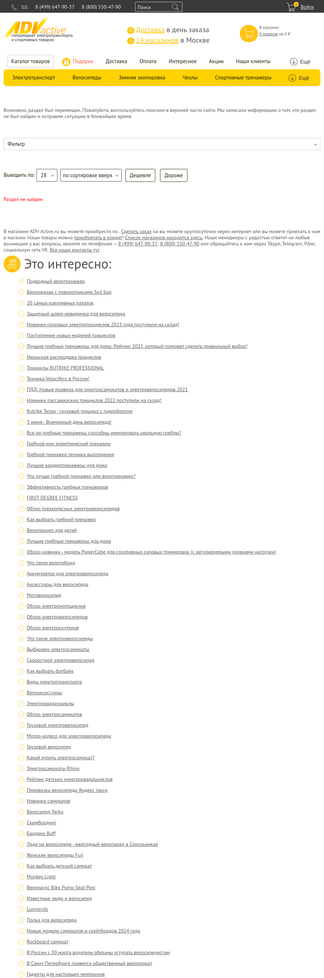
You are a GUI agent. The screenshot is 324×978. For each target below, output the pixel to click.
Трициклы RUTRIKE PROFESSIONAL (65, 367)
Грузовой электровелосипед (57, 725)
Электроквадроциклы (50, 703)
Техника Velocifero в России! (58, 378)
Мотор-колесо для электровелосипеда (69, 736)
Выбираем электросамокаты (58, 649)
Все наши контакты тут (74, 249)
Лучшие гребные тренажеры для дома (69, 541)
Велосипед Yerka (45, 811)
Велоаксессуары (44, 692)
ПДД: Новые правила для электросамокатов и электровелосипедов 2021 (107, 389)
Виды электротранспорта (54, 681)
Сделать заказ (136, 231)
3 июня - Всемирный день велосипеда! (69, 422)
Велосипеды (87, 77)
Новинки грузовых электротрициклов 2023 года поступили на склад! (103, 324)
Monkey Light (41, 876)
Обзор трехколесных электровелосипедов (73, 508)
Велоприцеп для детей (52, 530)
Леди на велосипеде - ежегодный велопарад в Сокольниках (92, 844)
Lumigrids (37, 909)
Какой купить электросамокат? (61, 757)
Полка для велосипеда (52, 920)
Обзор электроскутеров (53, 627)
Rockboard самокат (47, 941)
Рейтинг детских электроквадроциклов (70, 779)
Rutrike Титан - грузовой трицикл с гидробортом (80, 411)
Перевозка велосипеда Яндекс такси (67, 790)
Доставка (117, 61)
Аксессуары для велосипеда (57, 584)
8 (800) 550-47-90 (101, 7)
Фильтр (16, 143)
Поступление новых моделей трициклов (71, 335)
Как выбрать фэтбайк (50, 671)
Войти (307, 7)
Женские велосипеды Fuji (55, 855)
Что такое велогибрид (51, 562)
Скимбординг (41, 822)
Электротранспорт (33, 77)
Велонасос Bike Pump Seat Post (61, 887)
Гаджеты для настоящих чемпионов (66, 974)
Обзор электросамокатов (54, 714)
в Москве (168, 40)
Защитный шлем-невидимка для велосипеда (76, 313)
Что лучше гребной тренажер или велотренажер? (81, 476)
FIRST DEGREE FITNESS (52, 497)
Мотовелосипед (44, 595)
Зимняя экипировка (142, 77)
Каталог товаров (30, 61)
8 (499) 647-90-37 (54, 7)
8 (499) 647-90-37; (138, 243)
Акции (216, 61)
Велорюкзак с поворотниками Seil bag (69, 292)
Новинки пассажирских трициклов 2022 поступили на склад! (94, 400)
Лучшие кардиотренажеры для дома (67, 465)
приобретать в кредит (98, 237)
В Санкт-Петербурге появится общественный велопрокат (89, 963)
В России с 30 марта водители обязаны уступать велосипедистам (98, 952)
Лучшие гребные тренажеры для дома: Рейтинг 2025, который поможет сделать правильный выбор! (137, 346)
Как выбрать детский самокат (59, 866)
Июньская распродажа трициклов (64, 357)
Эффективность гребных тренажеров (67, 487)
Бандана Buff (41, 833)
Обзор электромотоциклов (56, 606)
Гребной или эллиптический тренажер (69, 443)
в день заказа (168, 29)
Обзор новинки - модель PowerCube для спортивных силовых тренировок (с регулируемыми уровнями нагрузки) (151, 552)
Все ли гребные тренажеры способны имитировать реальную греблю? (104, 432)
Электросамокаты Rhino (53, 768)
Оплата (147, 61)
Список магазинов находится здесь (163, 237)
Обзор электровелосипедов (57, 617)
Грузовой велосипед (49, 746)
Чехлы (190, 77)
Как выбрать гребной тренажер (61, 519)
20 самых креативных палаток (60, 303)
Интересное (183, 61)
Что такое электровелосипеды (60, 638)
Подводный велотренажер (56, 281)
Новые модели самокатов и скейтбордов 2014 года (83, 930)
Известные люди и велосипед (59, 898)
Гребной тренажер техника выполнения (70, 454)
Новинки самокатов (48, 801)
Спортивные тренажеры (243, 77)
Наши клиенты (253, 61)
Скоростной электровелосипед (60, 660)
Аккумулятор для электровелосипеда (67, 573)
